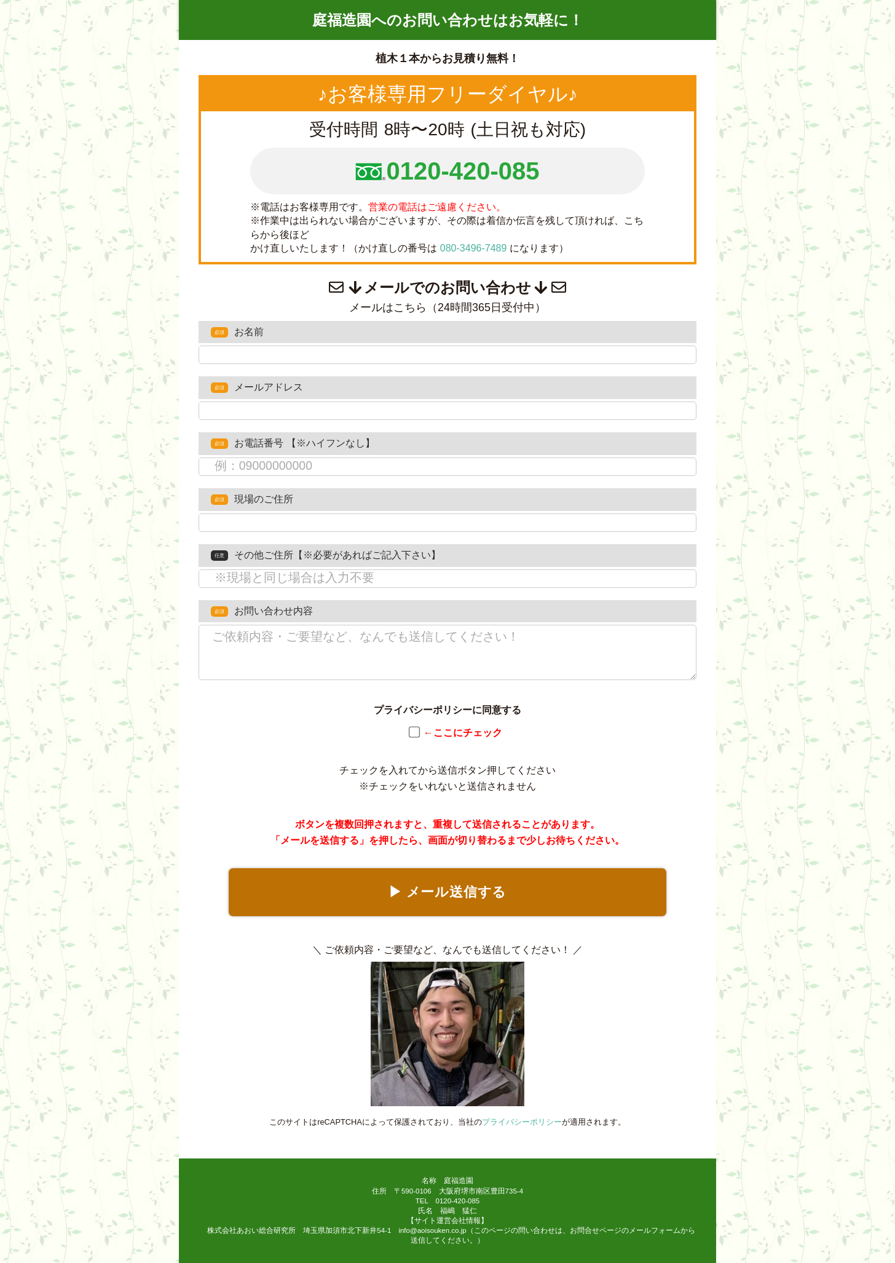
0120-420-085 (462, 170)
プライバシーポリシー (522, 1121)
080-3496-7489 (473, 248)
